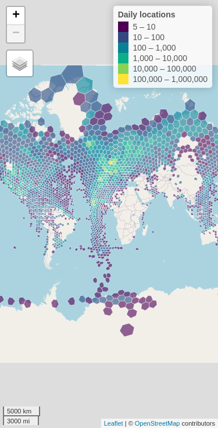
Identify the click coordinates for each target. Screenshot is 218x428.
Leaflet (113, 423)
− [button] (16, 33)
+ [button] (16, 15)
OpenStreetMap (157, 423)
